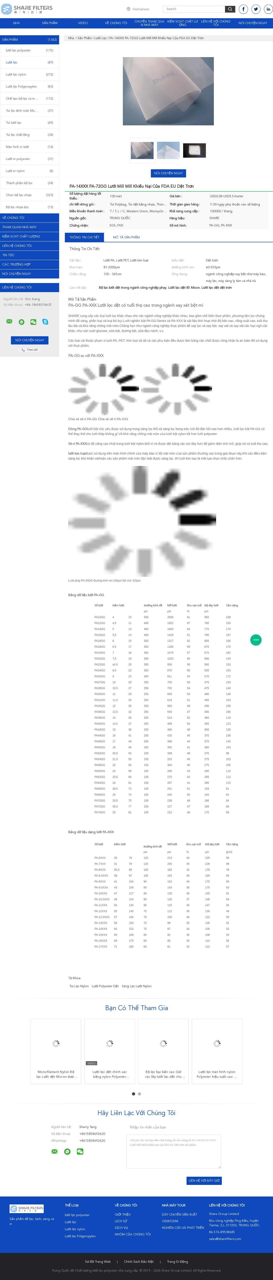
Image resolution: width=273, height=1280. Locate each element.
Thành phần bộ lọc (29, 183)
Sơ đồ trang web (98, 1261)
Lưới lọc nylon (29, 74)
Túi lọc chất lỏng (29, 135)
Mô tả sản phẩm (126, 237)
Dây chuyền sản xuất (179, 1214)
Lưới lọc (29, 62)
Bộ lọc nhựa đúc (29, 207)
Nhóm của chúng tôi (133, 1234)
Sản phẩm (50, 23)
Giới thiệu (123, 1214)
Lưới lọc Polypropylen (29, 86)
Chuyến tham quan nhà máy (149, 23)
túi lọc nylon (79, 986)
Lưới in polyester (29, 159)
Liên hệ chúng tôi (17, 246)
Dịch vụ (121, 1227)
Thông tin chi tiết (84, 237)
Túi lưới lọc (29, 123)
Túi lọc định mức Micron (29, 111)
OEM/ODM (170, 1221)
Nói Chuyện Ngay (253, 23)
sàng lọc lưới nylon (137, 986)
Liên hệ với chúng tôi (215, 23)
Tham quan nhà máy (19, 227)
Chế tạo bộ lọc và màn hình (29, 98)
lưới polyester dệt (105, 986)
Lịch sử (121, 1221)
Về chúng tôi (116, 23)
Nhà (16, 23)
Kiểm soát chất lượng (182, 23)
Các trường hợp (16, 264)
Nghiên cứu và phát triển (183, 1227)
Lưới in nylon (29, 171)
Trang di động (177, 1261)
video (83, 23)
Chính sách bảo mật (139, 1261)
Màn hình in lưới (29, 147)
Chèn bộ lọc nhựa (29, 195)
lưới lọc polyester (29, 50)
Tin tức (8, 255)
